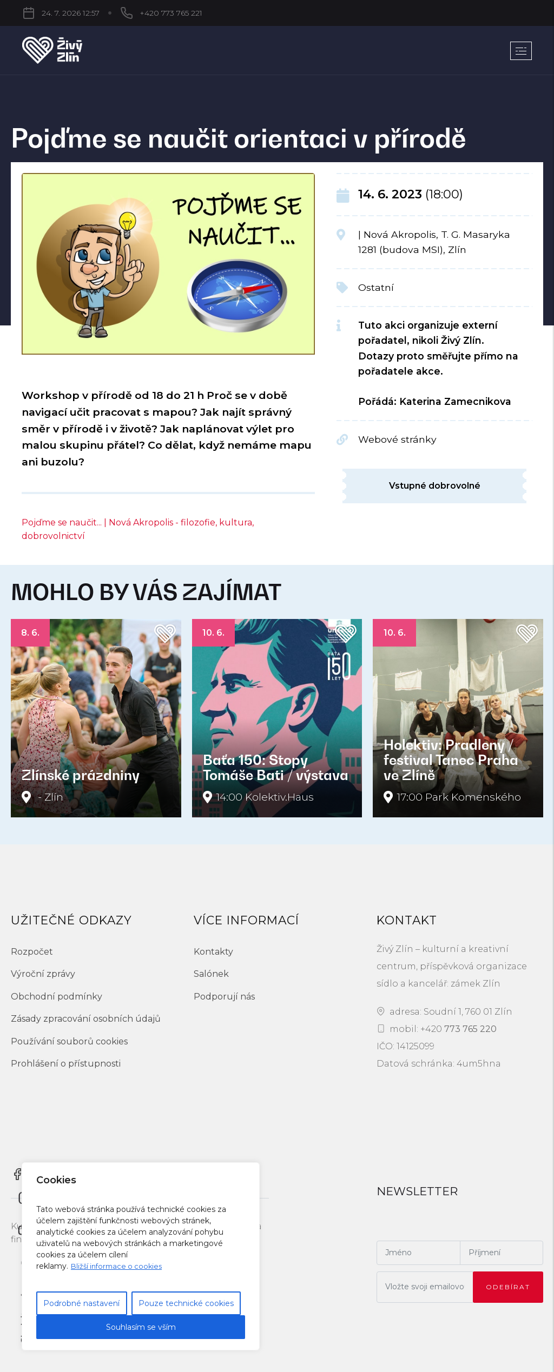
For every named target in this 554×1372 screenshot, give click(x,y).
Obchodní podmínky (56, 996)
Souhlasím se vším (141, 1327)
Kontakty (213, 952)
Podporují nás (224, 996)
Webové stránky (397, 439)
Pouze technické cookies (186, 1303)
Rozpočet (32, 952)
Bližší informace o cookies (119, 1266)
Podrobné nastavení (81, 1303)
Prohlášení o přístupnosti (66, 1063)
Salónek (211, 974)
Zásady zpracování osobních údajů (86, 1019)
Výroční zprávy (43, 974)
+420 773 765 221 (113, 13)
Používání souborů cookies (69, 1041)
